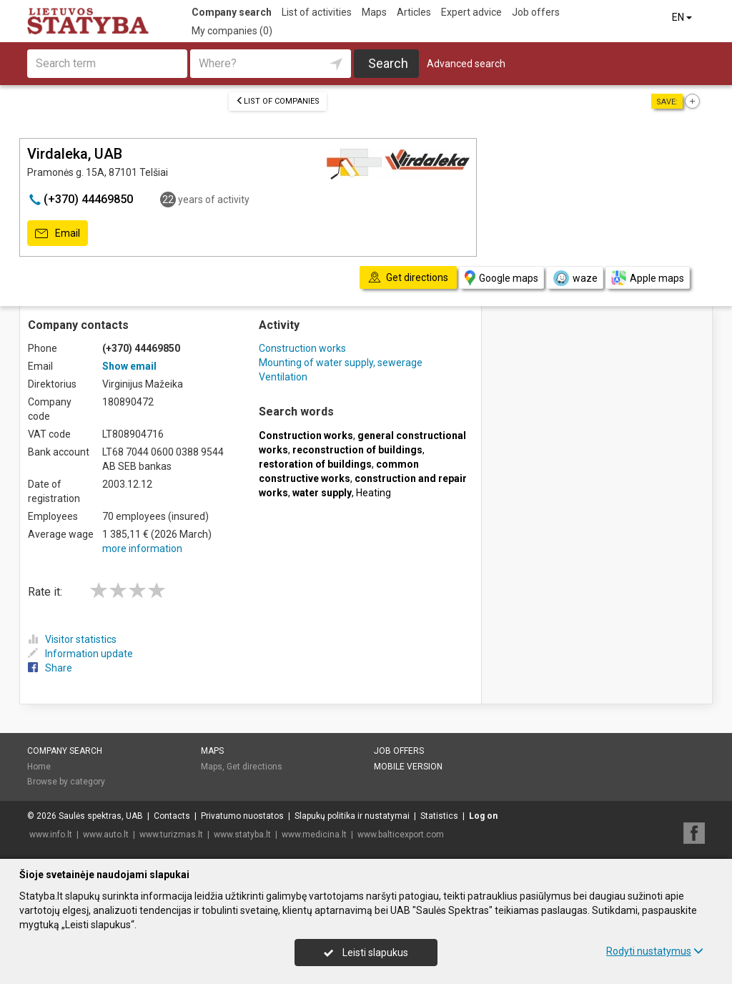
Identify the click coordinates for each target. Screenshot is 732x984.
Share (50, 668)
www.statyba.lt (242, 835)
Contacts (172, 816)
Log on (483, 816)
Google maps (501, 277)
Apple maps (647, 277)
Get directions (254, 767)
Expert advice (471, 12)
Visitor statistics (72, 639)
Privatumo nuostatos (242, 816)
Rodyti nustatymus (654, 951)
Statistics (439, 816)
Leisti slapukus (366, 952)
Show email (129, 366)
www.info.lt (50, 835)
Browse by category (66, 782)
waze (575, 278)
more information (142, 548)
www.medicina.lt (314, 835)
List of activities (317, 12)
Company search (232, 12)
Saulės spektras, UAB (101, 816)
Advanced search (466, 63)
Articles (414, 12)
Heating (373, 492)
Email (57, 233)
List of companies (278, 101)
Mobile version (408, 767)
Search (388, 63)
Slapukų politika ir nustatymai (352, 816)
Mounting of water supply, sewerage (340, 362)
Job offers (536, 12)
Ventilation (283, 377)
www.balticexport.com (400, 835)
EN (683, 17)
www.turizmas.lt (171, 835)
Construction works (302, 348)
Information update (80, 653)
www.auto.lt (106, 835)
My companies (232, 30)
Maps (374, 12)
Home (39, 767)
